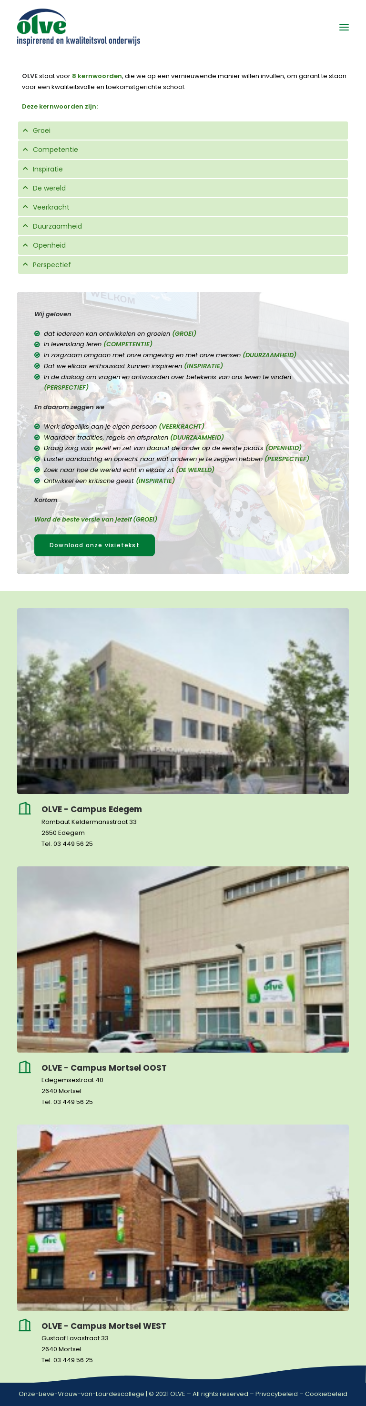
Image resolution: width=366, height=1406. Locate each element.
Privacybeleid (276, 1393)
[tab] (183, 130)
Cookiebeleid (326, 1393)
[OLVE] (78, 27)
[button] (344, 27)
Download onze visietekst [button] (95, 545)
